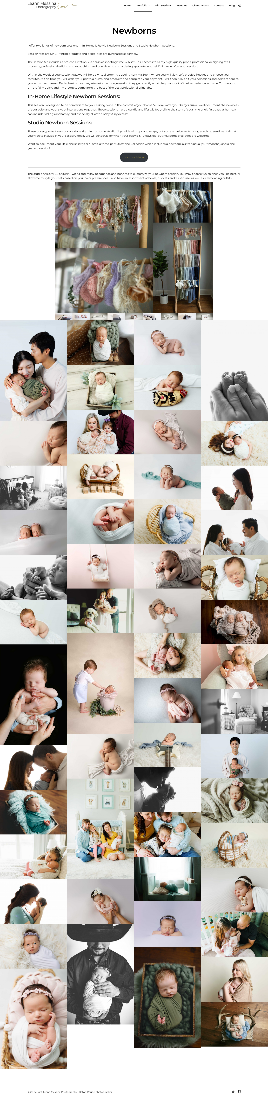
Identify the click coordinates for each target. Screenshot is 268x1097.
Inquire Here (134, 157)
